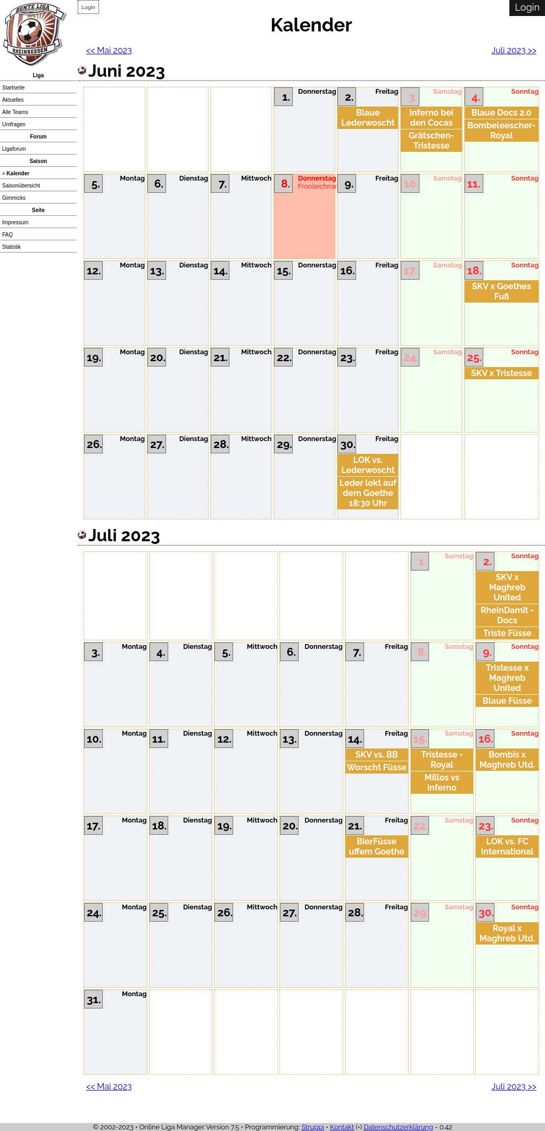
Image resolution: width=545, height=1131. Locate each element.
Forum (38, 137)
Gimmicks (14, 198)
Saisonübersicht (21, 186)
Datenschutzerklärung (398, 1127)
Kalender (17, 173)
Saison (38, 161)
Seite (38, 210)
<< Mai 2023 (109, 50)
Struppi (312, 1127)
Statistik (11, 247)
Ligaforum (14, 149)
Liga (38, 75)
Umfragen (14, 124)
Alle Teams (15, 112)
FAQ (7, 235)
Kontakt (342, 1127)
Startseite (13, 88)
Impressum (15, 222)
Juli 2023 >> (514, 50)
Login (88, 7)
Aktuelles (13, 100)
